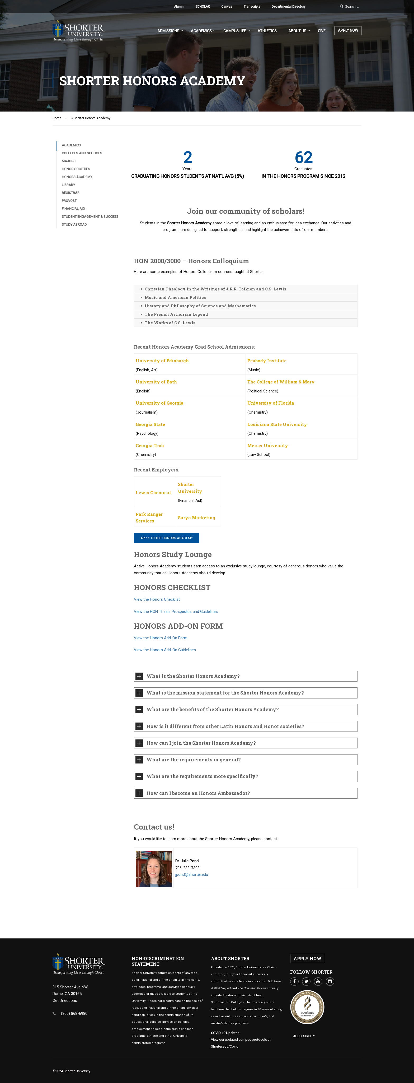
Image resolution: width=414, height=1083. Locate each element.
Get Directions (65, 1000)
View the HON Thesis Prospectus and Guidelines (176, 617)
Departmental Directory (288, 6)
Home (57, 124)
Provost (69, 207)
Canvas (226, 6)
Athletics (267, 31)
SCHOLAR (203, 6)
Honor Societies (76, 175)
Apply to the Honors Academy (166, 544)
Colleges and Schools (82, 159)
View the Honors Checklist (157, 605)
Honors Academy (77, 183)
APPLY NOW (348, 30)
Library (68, 191)
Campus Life (234, 31)
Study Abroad (74, 231)
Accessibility (304, 1036)
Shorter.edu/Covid (224, 1046)
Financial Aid (73, 215)
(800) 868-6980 (74, 1013)
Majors (69, 167)
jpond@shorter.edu (191, 880)
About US (297, 31)
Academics (201, 31)
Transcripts (252, 6)
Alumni (179, 6)
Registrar (70, 199)
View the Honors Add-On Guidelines (165, 656)
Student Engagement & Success (90, 223)
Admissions (168, 31)
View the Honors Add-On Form (160, 644)
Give (322, 31)
